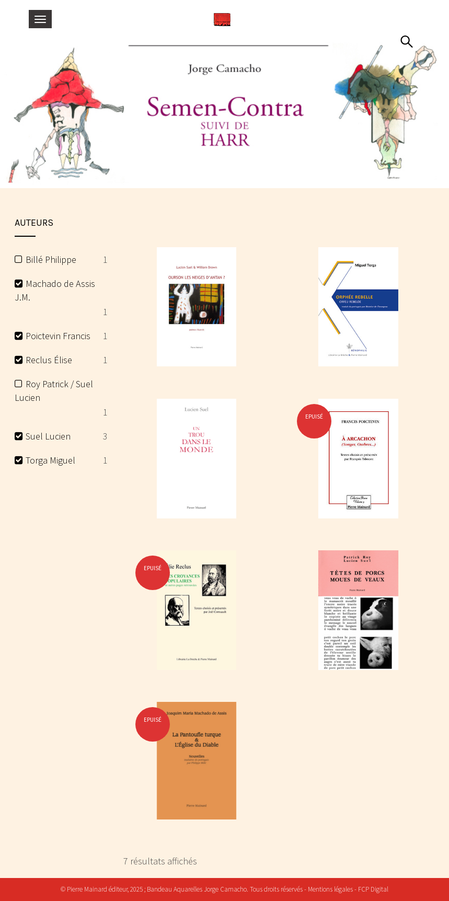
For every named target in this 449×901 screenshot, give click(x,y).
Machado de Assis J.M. (55, 290)
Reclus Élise (49, 360)
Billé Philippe (51, 259)
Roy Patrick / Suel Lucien (54, 390)
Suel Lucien (48, 436)
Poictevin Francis (58, 336)
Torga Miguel (50, 460)
